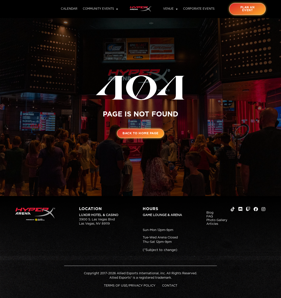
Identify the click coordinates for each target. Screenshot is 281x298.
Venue (170, 9)
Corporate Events (198, 8)
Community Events (100, 9)
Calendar (69, 8)
